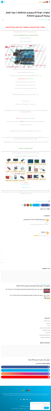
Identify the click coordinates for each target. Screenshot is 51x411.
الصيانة (48, 325)
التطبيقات (48, 323)
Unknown (43, 232)
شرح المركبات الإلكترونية (45, 337)
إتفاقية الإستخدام (14, 408)
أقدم (2, 262)
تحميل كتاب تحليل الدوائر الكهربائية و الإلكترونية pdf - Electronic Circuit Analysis (24, 289)
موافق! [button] (46, 407)
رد (48, 226)
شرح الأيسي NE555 (25, 187)
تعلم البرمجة (38, 201)
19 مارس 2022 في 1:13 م (41, 233)
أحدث (48, 262)
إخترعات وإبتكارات (39, 9)
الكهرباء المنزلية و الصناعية (45, 328)
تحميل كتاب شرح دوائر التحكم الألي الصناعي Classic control (33, 286)
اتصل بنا (29, 408)
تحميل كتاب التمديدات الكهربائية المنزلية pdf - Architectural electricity (26, 295)
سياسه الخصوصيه (22, 408)
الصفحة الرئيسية (47, 9)
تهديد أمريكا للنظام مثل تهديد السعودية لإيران (34, 219)
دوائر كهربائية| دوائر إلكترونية (45, 335)
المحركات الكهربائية (46, 330)
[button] (49, 2)
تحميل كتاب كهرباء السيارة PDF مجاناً (39, 360)
